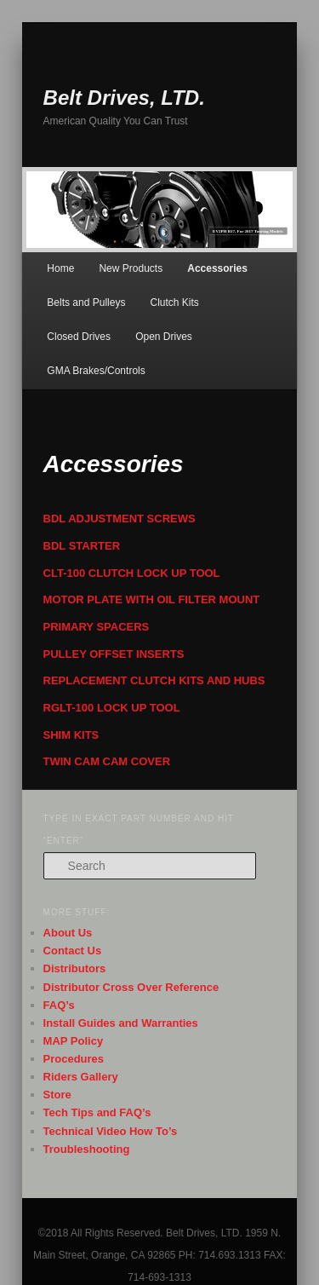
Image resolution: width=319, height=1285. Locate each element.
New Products (130, 268)
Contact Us (72, 950)
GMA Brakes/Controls (96, 371)
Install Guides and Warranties (120, 1023)
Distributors (74, 968)
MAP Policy (73, 1040)
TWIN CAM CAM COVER (107, 761)
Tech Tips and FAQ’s (97, 1112)
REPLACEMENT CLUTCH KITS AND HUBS (154, 680)
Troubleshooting (86, 1149)
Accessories (217, 268)
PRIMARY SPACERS (96, 626)
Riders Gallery (80, 1076)
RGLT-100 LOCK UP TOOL (111, 707)
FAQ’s (59, 1005)
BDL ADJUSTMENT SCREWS (119, 518)
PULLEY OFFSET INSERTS (114, 654)
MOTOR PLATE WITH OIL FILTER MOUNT (151, 599)
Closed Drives (79, 337)
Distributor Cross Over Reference (131, 987)
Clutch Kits (175, 302)
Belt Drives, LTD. (124, 97)
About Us (68, 932)
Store (57, 1094)
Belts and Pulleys (86, 302)
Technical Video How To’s (110, 1131)
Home (60, 268)
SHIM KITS (71, 735)
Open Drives (163, 337)
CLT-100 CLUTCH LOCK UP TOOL (131, 573)
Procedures (74, 1058)
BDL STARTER (82, 545)
